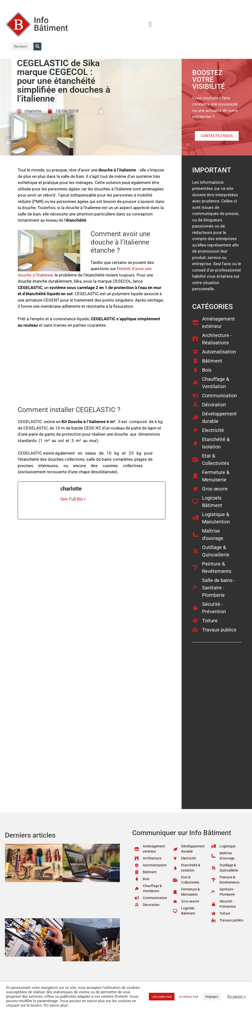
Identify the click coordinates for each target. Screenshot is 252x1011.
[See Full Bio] (85, 499)
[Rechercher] (37, 46)
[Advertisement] (91, 369)
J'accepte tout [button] (162, 996)
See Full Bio (71, 499)
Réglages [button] (211, 996)
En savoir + (236, 996)
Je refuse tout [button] (188, 996)
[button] (150, 24)
